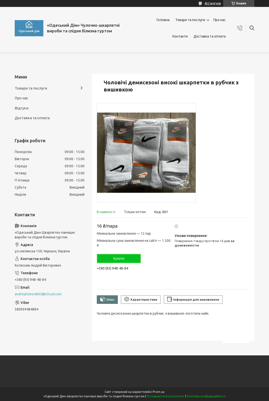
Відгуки (21, 108)
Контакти (180, 36)
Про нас (219, 20)
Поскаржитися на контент (165, 396)
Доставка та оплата (210, 36)
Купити (118, 258)
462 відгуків (212, 3)
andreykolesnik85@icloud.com (38, 294)
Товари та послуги (190, 20)
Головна (163, 20)
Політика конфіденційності (206, 396)
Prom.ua (158, 391)
